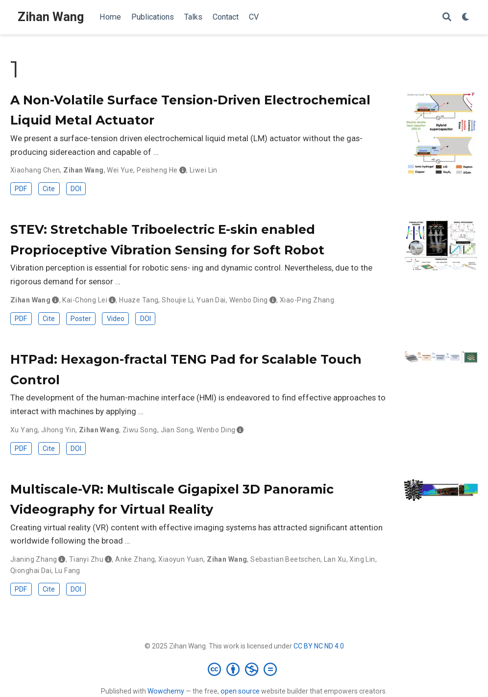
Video (115, 319)
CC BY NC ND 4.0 (318, 646)
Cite (49, 189)
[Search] (446, 17)
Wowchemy (165, 691)
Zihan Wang (51, 17)
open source (240, 691)
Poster (81, 319)
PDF (21, 189)
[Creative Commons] (244, 669)
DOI (76, 189)
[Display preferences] (466, 17)
